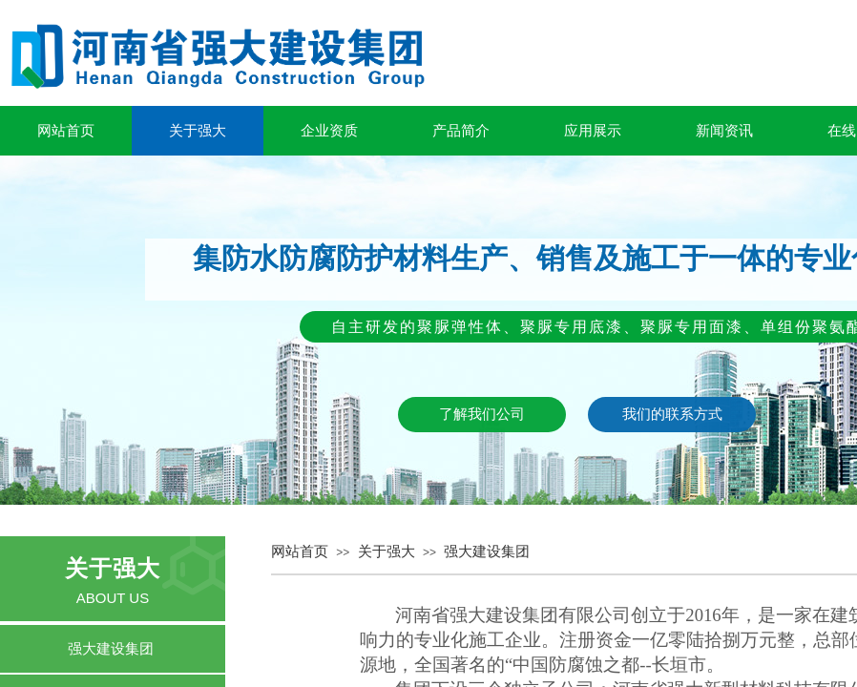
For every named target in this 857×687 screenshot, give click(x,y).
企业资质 (329, 130)
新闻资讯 (724, 130)
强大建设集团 (487, 551)
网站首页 (65, 130)
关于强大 (197, 130)
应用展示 (592, 130)
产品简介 (461, 130)
